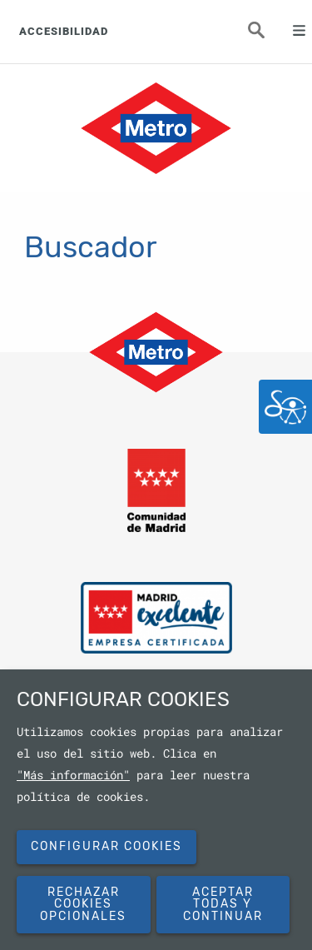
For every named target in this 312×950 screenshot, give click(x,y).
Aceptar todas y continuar (223, 904)
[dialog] (156, 809)
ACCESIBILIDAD (63, 31)
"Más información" (73, 775)
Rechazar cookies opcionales (83, 904)
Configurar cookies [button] (106, 846)
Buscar (266, 35)
